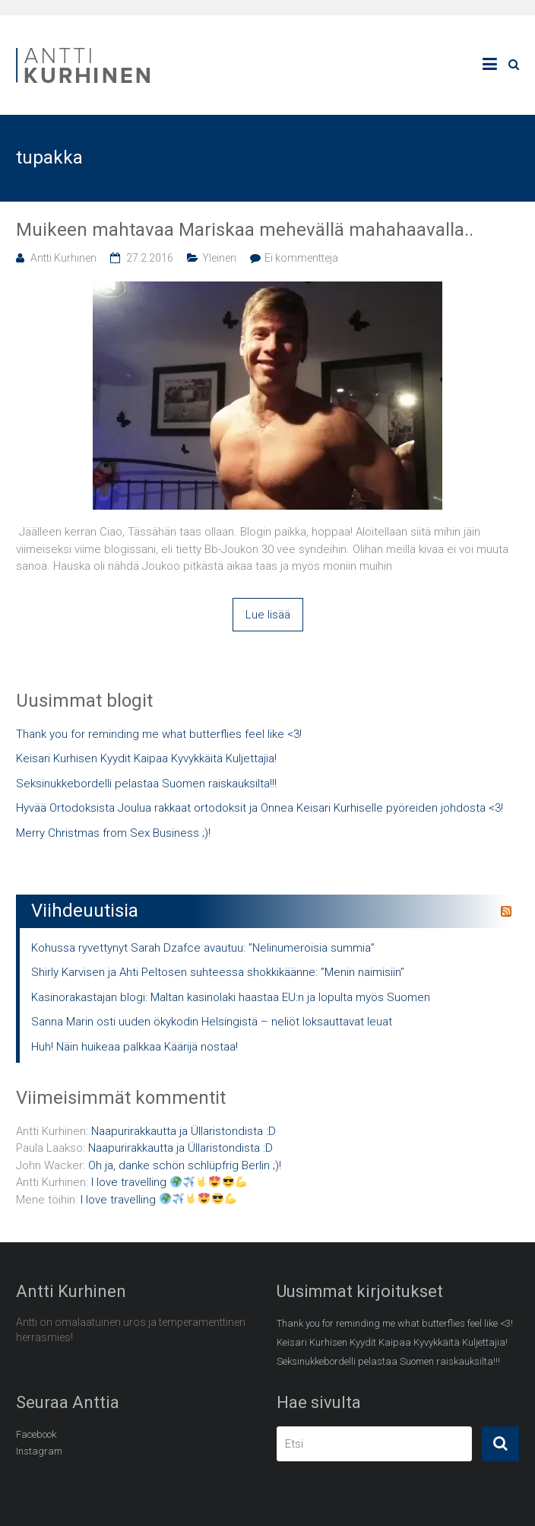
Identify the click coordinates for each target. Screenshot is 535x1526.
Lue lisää (267, 615)
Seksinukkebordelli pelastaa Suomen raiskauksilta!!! (146, 783)
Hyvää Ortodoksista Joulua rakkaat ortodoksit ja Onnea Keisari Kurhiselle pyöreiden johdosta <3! (259, 808)
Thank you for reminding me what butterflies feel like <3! (159, 734)
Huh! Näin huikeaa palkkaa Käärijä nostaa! (134, 1047)
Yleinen (219, 258)
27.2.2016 (149, 258)
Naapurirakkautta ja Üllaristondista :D (183, 1131)
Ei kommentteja (301, 258)
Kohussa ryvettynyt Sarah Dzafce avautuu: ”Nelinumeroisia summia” (203, 948)
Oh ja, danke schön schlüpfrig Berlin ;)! (184, 1165)
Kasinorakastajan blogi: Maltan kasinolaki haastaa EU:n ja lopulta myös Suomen (230, 997)
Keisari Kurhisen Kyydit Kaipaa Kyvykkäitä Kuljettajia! (146, 758)
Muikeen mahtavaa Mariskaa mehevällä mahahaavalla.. (244, 229)
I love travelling (169, 1182)
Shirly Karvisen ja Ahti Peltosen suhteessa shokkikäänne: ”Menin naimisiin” (217, 972)
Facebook (36, 1434)
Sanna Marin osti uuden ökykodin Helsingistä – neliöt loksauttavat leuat (211, 1021)
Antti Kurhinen (63, 258)
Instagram (39, 1451)
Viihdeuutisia (84, 910)
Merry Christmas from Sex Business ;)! (113, 833)
